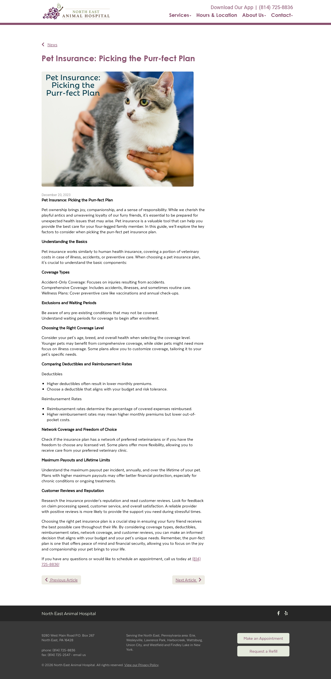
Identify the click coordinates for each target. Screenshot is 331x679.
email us (79, 654)
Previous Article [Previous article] (61, 580)
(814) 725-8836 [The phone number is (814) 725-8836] (276, 7)
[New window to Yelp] (286, 613)
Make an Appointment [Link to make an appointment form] (263, 638)
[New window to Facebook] (278, 613)
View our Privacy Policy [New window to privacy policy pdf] (141, 665)
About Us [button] (254, 15)
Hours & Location (216, 15)
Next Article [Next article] (188, 580)
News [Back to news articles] (49, 44)
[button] (77, 11)
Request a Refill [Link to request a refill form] (263, 651)
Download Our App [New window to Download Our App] (232, 7)
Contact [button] (282, 15)
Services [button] (180, 15)
